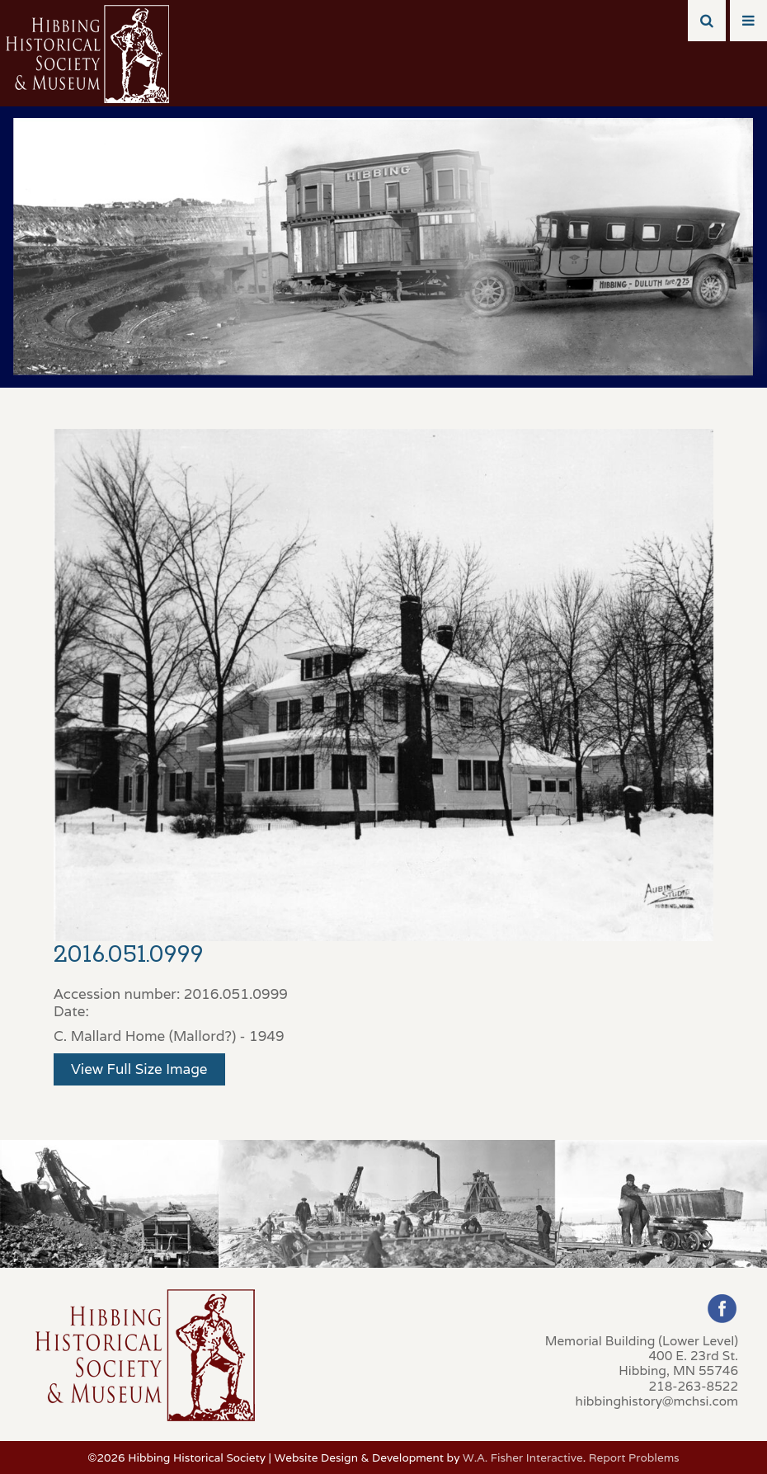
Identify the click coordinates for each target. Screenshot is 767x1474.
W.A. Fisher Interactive (523, 1457)
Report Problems (634, 1457)
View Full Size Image (139, 1069)
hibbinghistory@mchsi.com (657, 1400)
